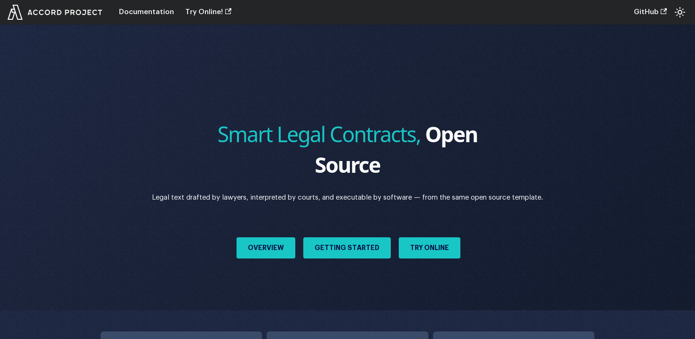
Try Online (429, 247)
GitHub (650, 12)
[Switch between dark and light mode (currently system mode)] (679, 12)
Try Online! (208, 12)
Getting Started (347, 247)
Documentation (146, 12)
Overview (266, 247)
